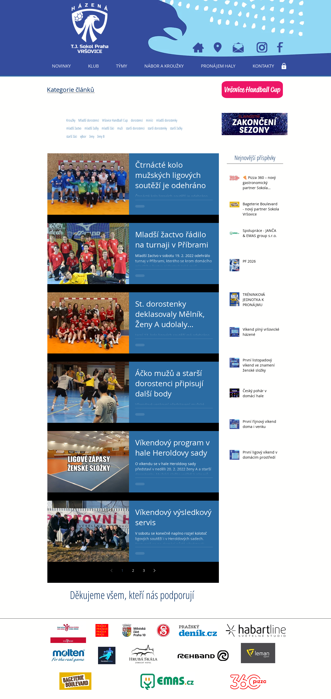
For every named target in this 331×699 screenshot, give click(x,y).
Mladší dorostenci (88, 120)
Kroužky (70, 120)
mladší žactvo (73, 128)
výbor (83, 136)
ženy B (100, 136)
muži (120, 128)
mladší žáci (108, 128)
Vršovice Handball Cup (115, 120)
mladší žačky (91, 128)
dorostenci (137, 120)
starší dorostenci (135, 128)
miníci (149, 120)
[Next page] (154, 570)
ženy (91, 136)
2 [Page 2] (133, 570)
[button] (94, 66)
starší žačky (176, 128)
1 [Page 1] (122, 570)
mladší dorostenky (166, 120)
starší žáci (71, 136)
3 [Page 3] (144, 570)
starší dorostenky (157, 128)
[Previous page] (111, 570)
